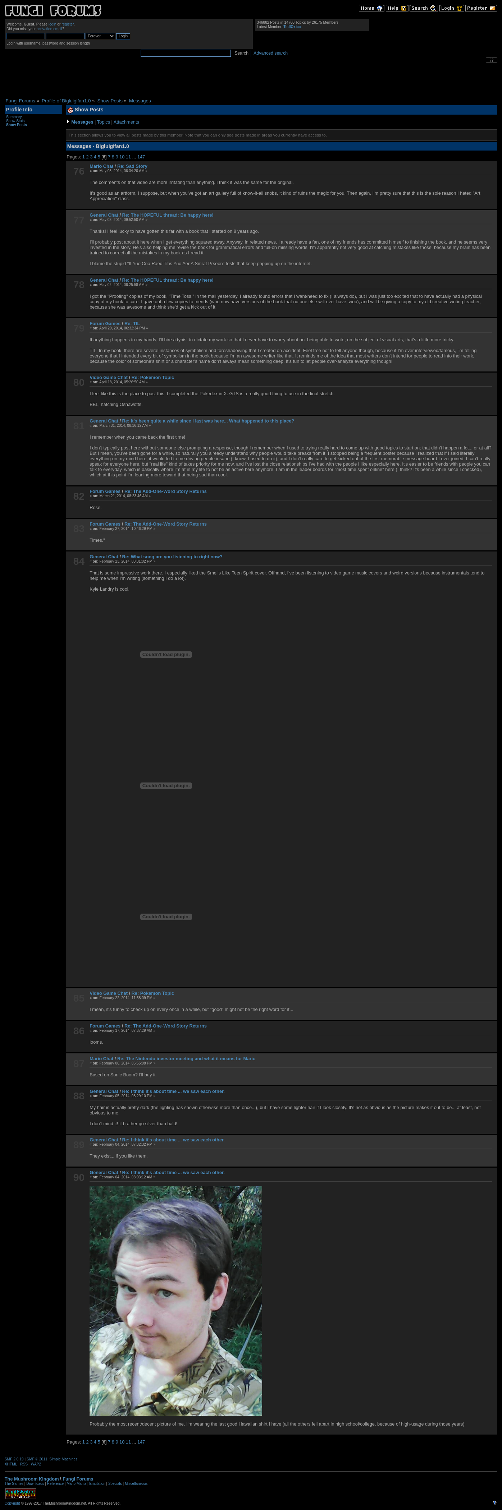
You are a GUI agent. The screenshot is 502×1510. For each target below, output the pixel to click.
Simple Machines (63, 1459)
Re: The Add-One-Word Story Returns (165, 491)
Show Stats (15, 121)
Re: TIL (132, 323)
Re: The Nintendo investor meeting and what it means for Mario (186, 1058)
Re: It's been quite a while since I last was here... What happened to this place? (208, 421)
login (52, 24)
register (67, 24)
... (134, 157)
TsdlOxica (292, 27)
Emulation (97, 1484)
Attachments (126, 122)
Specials (115, 1484)
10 (121, 157)
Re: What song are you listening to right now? (172, 556)
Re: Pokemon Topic (153, 377)
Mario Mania (76, 1484)
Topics (103, 122)
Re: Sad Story (132, 166)
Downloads (35, 1484)
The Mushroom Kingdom (32, 1479)
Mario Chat (101, 166)
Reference (55, 1484)
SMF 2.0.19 (14, 1459)
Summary (14, 117)
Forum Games (105, 323)
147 (141, 157)
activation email (49, 29)
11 (128, 157)
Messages (82, 122)
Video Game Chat (109, 377)
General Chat (104, 215)
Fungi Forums (78, 1479)
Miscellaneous (136, 1484)
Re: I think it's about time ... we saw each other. (173, 1091)
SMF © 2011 (37, 1459)
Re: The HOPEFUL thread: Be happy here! (168, 215)
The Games (14, 1484)
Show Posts (16, 125)
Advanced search (271, 53)
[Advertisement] (251, 80)
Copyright (12, 1503)
